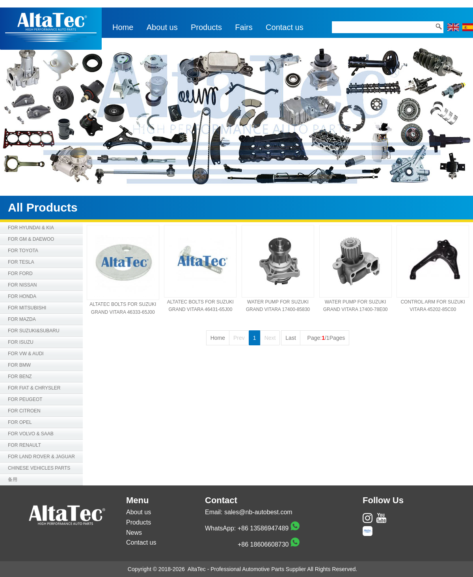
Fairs (243, 27)
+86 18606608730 (263, 544)
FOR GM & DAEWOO (31, 239)
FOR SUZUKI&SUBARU (34, 330)
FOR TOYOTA (23, 250)
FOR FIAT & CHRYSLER (34, 388)
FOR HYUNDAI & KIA (31, 227)
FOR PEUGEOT (25, 399)
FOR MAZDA (22, 319)
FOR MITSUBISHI (27, 308)
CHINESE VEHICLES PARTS (39, 468)
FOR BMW (19, 365)
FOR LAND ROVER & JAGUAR (41, 456)
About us (162, 27)
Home (122, 27)
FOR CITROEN (24, 411)
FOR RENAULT (24, 445)
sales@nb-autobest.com (258, 512)
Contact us (285, 27)
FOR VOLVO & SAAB (31, 433)
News (134, 532)
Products (206, 27)
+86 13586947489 (263, 528)
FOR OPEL (20, 422)
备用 (12, 479)
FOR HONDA (22, 296)
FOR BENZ (20, 376)
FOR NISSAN (22, 285)
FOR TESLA (21, 262)
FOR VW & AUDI (26, 353)
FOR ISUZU (21, 342)
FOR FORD (20, 273)
